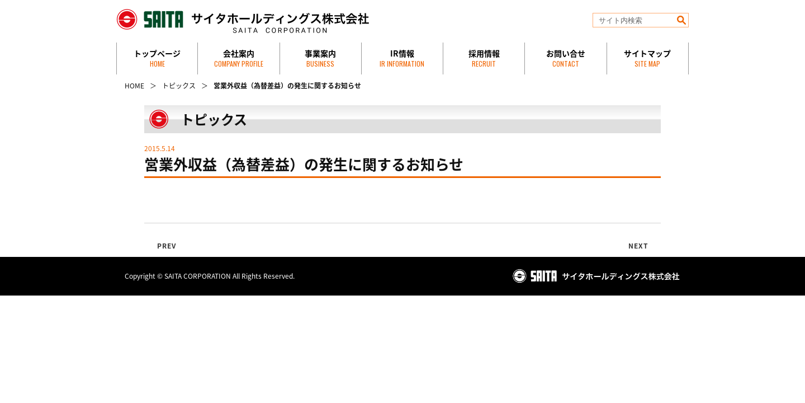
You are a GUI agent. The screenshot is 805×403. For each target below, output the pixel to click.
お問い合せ (565, 58)
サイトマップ (647, 58)
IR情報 (402, 58)
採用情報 (484, 58)
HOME (134, 86)
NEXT (638, 246)
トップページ (157, 58)
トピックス (179, 86)
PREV (167, 246)
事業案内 (320, 58)
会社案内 (238, 58)
